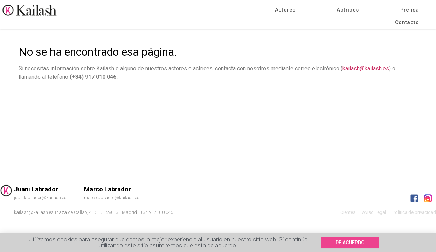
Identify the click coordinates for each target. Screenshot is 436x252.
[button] (350, 243)
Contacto (407, 22)
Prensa (409, 10)
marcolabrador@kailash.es (111, 197)
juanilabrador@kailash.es (40, 197)
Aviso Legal (374, 212)
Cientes (347, 212)
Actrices (348, 10)
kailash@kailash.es (365, 68)
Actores (285, 10)
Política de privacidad (414, 212)
